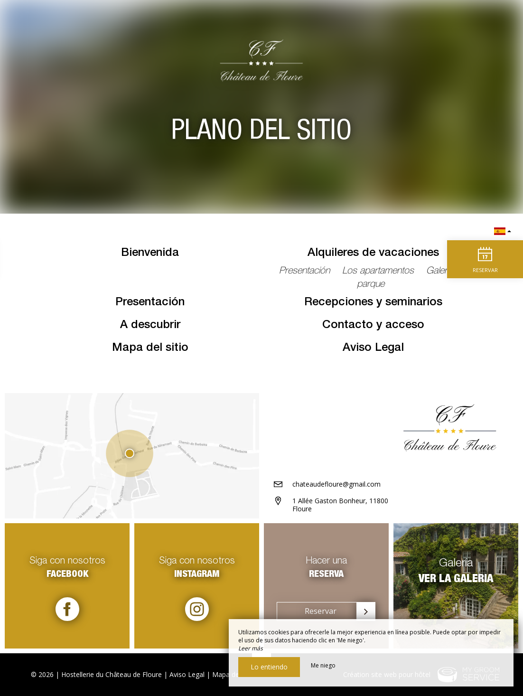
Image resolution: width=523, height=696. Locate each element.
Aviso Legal (373, 348)
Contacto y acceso (373, 325)
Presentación (150, 303)
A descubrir (150, 325)
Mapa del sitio (150, 348)
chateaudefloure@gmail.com (336, 484)
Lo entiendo (269, 666)
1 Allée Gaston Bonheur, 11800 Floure (340, 504)
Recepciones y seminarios (373, 303)
